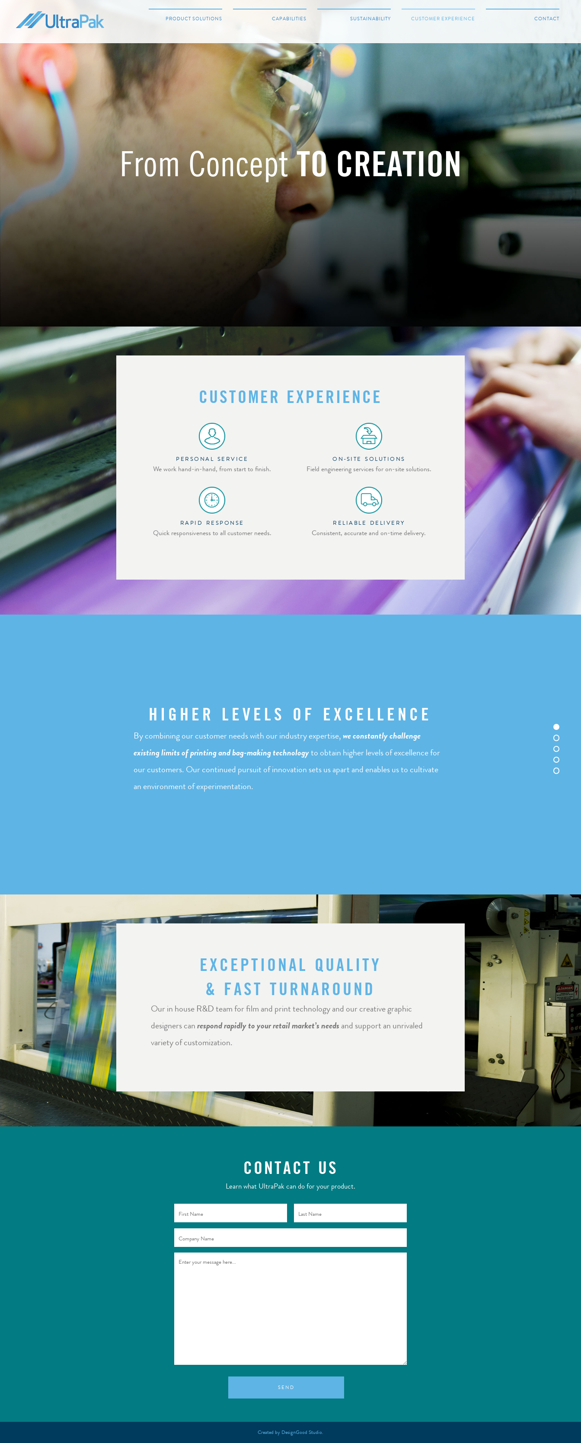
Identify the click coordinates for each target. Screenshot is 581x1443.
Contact (546, 19)
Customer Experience (443, 19)
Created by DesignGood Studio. (290, 1432)
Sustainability (370, 19)
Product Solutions (194, 19)
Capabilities (289, 19)
